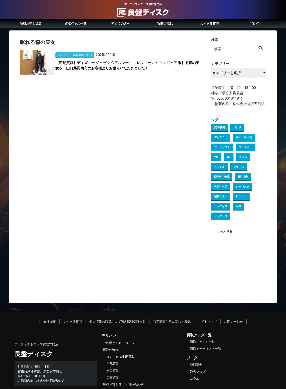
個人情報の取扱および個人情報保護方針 (117, 321)
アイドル (219, 166)
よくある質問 (209, 23)
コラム (243, 157)
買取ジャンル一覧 (202, 342)
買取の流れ (165, 23)
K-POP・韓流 (221, 176)
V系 (216, 157)
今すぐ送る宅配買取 (120, 357)
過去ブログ (198, 371)
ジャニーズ (220, 216)
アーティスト (222, 147)
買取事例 (219, 127)
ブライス (238, 166)
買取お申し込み (31, 23)
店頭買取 (112, 377)
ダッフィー (245, 147)
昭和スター (220, 196)
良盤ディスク (34, 354)
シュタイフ (220, 206)
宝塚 (238, 206)
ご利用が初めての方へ (118, 343)
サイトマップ (207, 321)
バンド (237, 127)
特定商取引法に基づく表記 (172, 321)
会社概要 (49, 321)
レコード (241, 196)
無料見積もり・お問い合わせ (123, 384)
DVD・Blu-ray (244, 137)
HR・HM (243, 176)
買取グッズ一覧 (75, 23)
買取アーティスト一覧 (205, 348)
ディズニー (220, 137)
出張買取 (112, 370)
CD (229, 157)
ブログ (254, 23)
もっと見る (224, 231)
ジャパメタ (242, 186)
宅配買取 (112, 363)
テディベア (220, 186)
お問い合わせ (233, 321)
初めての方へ (120, 23)
